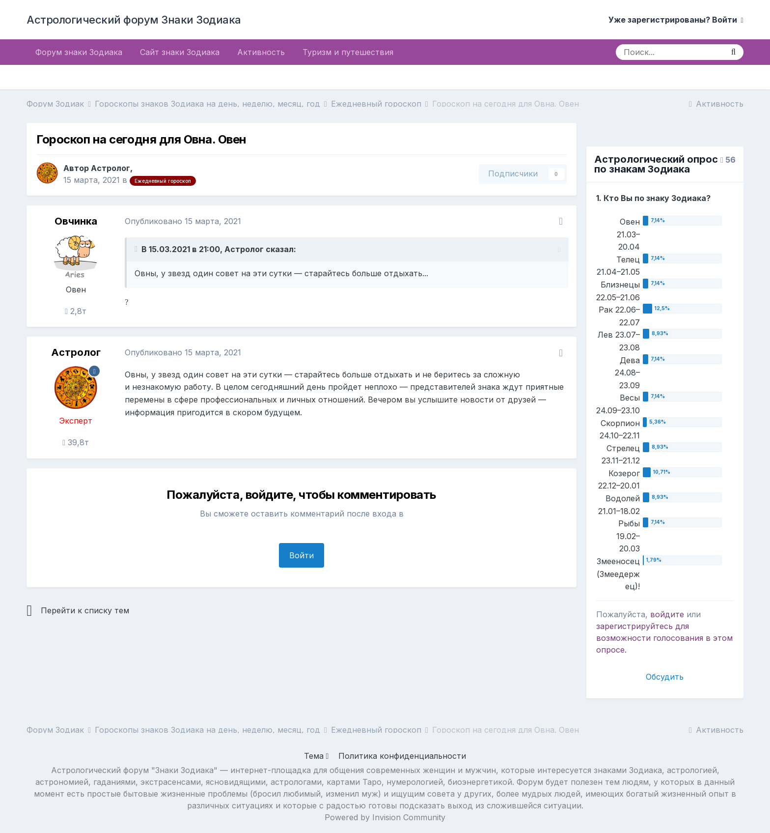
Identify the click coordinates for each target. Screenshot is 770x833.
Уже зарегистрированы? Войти (675, 20)
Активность (261, 52)
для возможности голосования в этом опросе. (664, 638)
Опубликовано (183, 221)
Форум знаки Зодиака (78, 52)
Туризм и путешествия (347, 52)
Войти (301, 555)
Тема (316, 756)
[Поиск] (669, 52)
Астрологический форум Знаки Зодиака (134, 19)
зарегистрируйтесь (634, 626)
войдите (667, 614)
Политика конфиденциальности (402, 756)
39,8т (75, 442)
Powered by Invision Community (385, 817)
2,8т (75, 311)
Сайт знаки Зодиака (180, 52)
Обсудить (665, 677)
